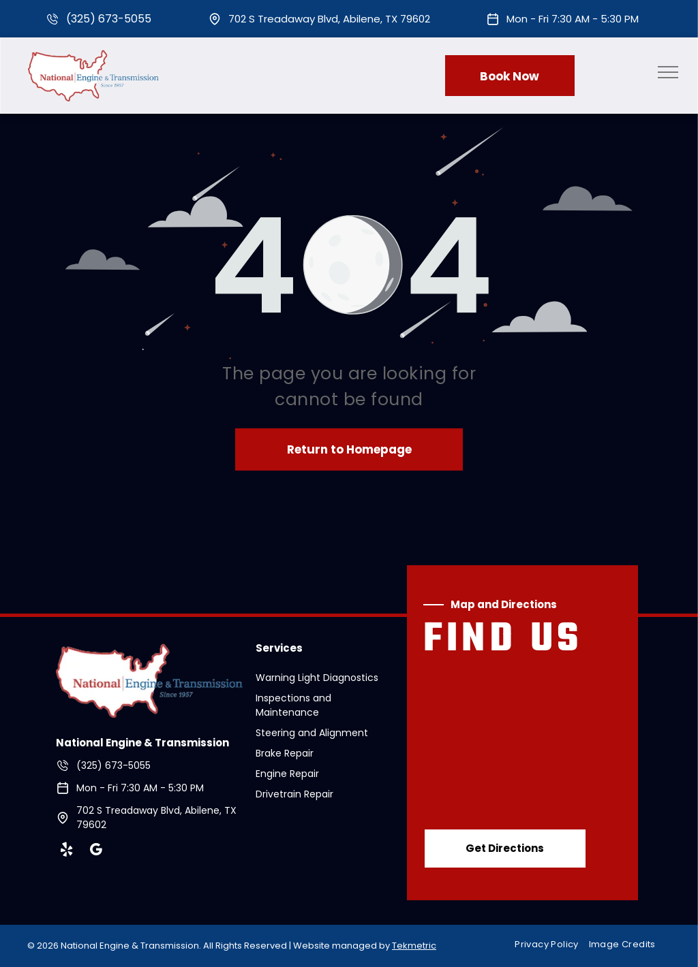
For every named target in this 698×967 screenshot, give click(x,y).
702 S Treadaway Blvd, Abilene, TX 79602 (329, 19)
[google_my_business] (96, 851)
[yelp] (67, 851)
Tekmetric (414, 945)
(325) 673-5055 (108, 19)
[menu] (668, 72)
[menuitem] (551, 945)
